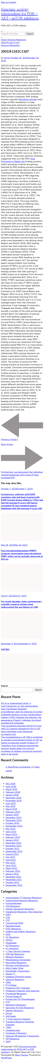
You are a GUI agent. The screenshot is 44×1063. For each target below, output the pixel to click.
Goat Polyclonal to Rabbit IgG (18, 160)
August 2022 (12, 854)
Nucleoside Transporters (18, 971)
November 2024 (14, 820)
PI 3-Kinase (11, 985)
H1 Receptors (12, 937)
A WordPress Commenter (18, 767)
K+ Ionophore (12, 948)
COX (8, 917)
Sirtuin (9, 1013)
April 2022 (11, 865)
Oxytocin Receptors (10, 45)
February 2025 (13, 812)
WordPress (6, 1057)
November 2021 (14, 879)
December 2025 (13, 797)
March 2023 (11, 834)
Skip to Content (8, 2)
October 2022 (12, 848)
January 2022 (12, 874)
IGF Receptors (12, 945)
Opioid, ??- (10, 973)
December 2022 (13, 843)
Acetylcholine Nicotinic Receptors (22, 900)
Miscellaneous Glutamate (18, 959)
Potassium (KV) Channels (18, 988)
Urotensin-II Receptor (16, 1033)
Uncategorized (13, 1030)
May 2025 (10, 806)
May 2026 (10, 783)
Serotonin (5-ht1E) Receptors (20, 1007)
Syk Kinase (11, 1016)
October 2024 (12, 823)
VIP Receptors (12, 1038)
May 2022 (10, 862)
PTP (8, 1002)
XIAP (8, 1041)
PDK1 (8, 982)
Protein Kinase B (13, 996)
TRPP (8, 1027)
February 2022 (13, 871)
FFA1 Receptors (13, 928)
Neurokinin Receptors (16, 962)
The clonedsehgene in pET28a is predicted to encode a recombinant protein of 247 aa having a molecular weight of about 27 (21, 740)
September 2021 (14, 885)
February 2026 (13, 792)
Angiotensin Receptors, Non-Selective (24, 911)
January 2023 (12, 840)
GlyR (8, 934)
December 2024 (13, 817)
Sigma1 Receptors (14, 1010)
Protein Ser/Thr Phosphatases (20, 999)
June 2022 (11, 859)
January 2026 (12, 795)
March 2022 (11, 868)
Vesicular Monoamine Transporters (22, 1036)
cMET (8, 914)
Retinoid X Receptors (16, 1005)
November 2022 (14, 845)
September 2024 (14, 826)
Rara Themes (21, 1055)
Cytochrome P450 (14, 923)
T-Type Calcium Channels (18, 1019)
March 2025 (11, 809)
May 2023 (10, 828)
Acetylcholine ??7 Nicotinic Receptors (24, 897)
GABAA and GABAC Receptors (21, 931)
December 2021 (13, 876)
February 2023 (13, 837)
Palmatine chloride (28, 99)
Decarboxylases (13, 926)
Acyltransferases (14, 903)
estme (7, 57)
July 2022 (10, 857)
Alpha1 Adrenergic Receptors (20, 909)
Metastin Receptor (15, 957)
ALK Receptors (13, 906)
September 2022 (14, 851)
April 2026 (11, 786)
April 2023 (11, 831)
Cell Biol (5, 649)
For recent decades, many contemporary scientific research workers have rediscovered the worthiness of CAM (21, 604)
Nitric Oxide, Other (15, 968)
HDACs (9, 940)
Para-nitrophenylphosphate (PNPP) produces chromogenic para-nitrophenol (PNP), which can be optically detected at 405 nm (22, 555)
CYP (8, 920)
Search (4, 685)
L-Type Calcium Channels (18, 951)
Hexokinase (11, 942)
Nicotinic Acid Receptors (17, 965)
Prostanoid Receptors (16, 993)
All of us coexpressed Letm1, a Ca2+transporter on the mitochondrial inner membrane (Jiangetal (19, 706)
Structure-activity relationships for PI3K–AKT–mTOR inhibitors (20, 14)
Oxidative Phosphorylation (18, 976)
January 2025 (12, 814)
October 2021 (12, 882)
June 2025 (11, 803)
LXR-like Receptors (15, 954)
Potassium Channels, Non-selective (22, 990)
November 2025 (14, 800)
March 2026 (11, 789)
